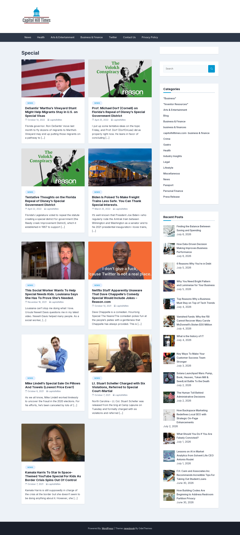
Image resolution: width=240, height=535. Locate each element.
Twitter (113, 37)
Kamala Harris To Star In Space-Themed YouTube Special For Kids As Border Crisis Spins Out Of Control (53, 476)
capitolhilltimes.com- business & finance (186, 133)
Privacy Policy (150, 37)
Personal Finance (173, 190)
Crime (166, 138)
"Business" (169, 98)
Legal (166, 161)
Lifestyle (168, 167)
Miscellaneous (171, 173)
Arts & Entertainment (62, 37)
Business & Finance (92, 37)
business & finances (174, 127)
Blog (166, 115)
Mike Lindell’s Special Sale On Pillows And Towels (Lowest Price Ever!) (52, 385)
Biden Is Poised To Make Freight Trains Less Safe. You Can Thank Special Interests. (116, 201)
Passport (168, 185)
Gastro (167, 144)
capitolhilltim (56, 120)
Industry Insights (172, 156)
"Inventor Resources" (175, 104)
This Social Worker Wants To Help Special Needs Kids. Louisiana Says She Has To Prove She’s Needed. (51, 294)
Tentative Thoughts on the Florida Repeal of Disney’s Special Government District (50, 201)
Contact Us (129, 37)
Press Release (171, 196)
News (27, 37)
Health (41, 37)
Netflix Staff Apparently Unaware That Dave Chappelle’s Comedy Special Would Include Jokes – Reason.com (117, 296)
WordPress (107, 528)
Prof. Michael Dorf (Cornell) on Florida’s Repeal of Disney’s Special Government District (118, 112)
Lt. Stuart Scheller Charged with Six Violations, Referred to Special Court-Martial (118, 387)
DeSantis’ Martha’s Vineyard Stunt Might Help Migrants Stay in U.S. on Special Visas (51, 112)
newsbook (129, 528)
